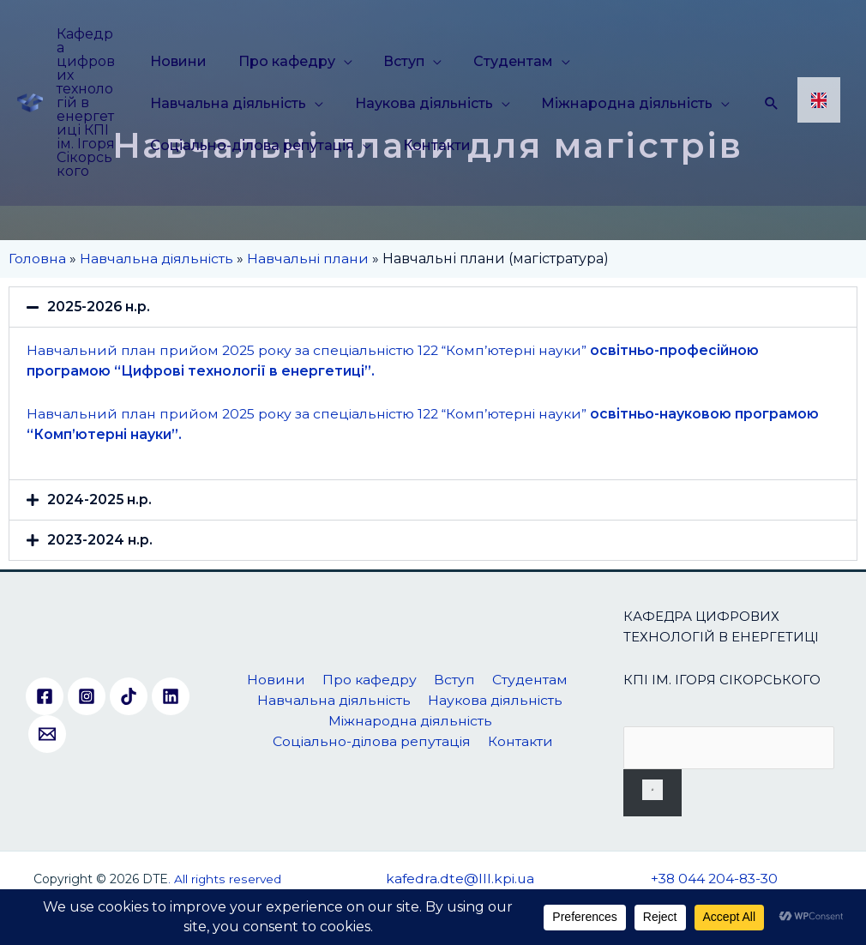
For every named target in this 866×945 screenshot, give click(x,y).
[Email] (47, 735)
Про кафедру (280, 61)
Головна (37, 258)
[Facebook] (44, 697)
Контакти (431, 145)
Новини (178, 61)
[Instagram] (86, 697)
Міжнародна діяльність (615, 103)
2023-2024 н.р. (100, 540)
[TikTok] (128, 697)
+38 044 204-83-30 (713, 878)
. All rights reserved (224, 879)
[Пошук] (652, 792)
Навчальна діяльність (228, 103)
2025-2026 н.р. (99, 306)
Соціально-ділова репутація (252, 145)
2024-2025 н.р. (100, 499)
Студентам (496, 61)
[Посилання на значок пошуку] (771, 102)
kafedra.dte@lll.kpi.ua (459, 878)
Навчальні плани (311, 258)
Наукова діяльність (418, 103)
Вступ (392, 61)
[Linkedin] (170, 697)
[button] (433, 307)
